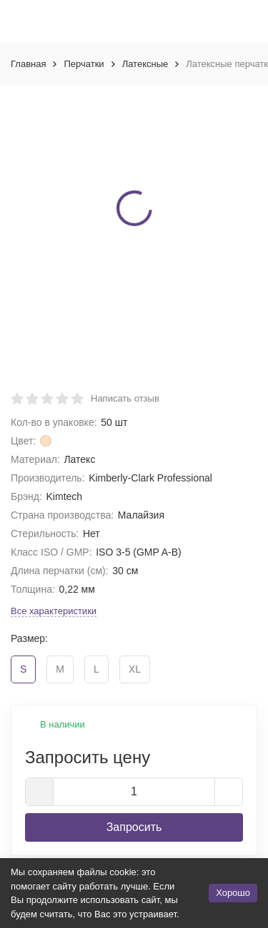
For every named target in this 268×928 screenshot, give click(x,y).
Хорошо (233, 892)
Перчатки (84, 63)
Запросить (134, 827)
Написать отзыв (125, 398)
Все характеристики (53, 611)
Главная (28, 63)
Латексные (145, 63)
